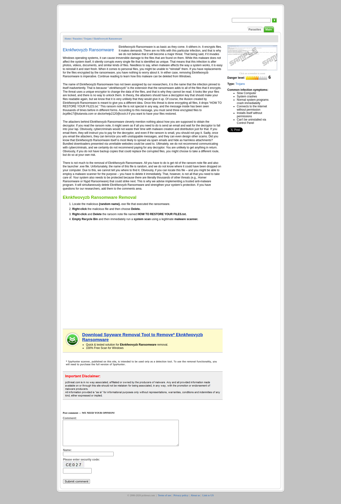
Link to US (208, 500)
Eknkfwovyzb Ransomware (108, 38)
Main (268, 29)
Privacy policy (181, 500)
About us (195, 500)
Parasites (254, 29)
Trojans (88, 38)
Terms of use (164, 500)
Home (68, 38)
